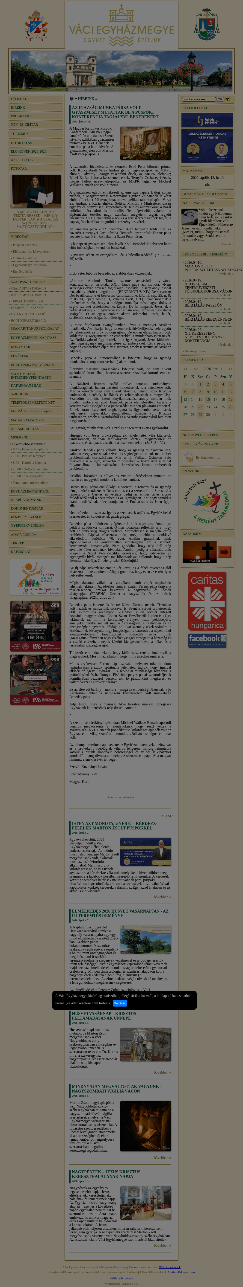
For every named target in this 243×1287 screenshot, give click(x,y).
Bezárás (120, 1003)
